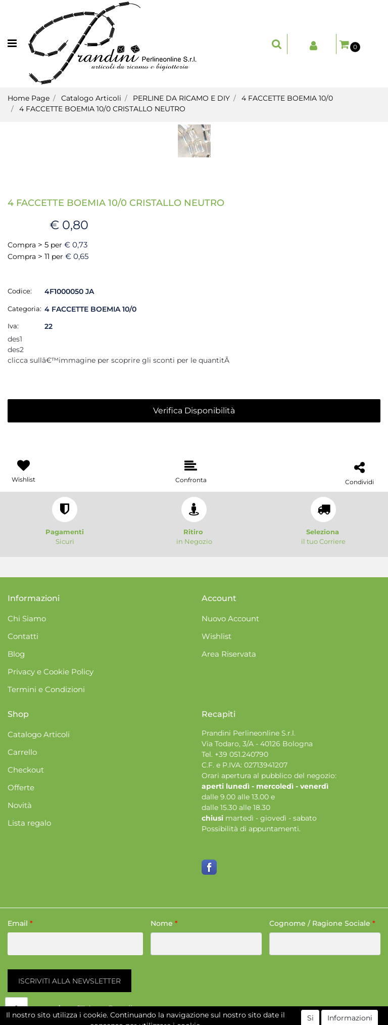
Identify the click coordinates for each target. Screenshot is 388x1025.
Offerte (21, 787)
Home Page (29, 98)
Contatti (23, 636)
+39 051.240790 (241, 754)
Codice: (20, 291)
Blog (16, 654)
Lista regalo (29, 823)
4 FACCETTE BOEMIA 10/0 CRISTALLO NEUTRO (102, 108)
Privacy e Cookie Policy (50, 671)
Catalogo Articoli (91, 98)
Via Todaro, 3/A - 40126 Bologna (257, 743)
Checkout (26, 770)
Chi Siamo (27, 618)
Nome (164, 923)
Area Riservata (229, 654)
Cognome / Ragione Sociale (322, 923)
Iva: (13, 326)
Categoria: (24, 309)
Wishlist (216, 636)
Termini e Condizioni (46, 689)
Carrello (22, 752)
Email (20, 923)
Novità (20, 805)
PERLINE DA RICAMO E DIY (181, 98)
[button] (277, 44)
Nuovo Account (230, 618)
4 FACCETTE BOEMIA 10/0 (287, 98)
